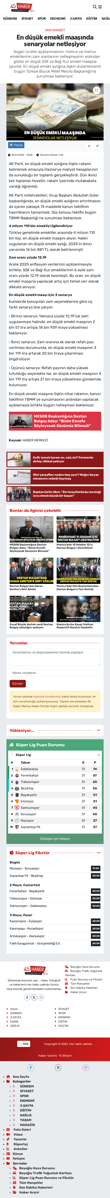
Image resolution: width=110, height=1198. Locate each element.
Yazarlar (16, 1139)
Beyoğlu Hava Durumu (82, 967)
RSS (23, 1044)
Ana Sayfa (17, 1077)
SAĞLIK (13, 1026)
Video (14, 1134)
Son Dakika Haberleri (81, 988)
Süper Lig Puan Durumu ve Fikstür (43, 1178)
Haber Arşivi (76, 992)
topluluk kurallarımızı (47, 696)
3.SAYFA (76, 18)
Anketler (17, 1149)
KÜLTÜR (61, 1026)
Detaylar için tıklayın (55, 839)
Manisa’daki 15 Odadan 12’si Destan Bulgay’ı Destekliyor (75, 546)
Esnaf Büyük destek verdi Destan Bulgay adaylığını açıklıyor (31, 626)
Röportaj (17, 1144)
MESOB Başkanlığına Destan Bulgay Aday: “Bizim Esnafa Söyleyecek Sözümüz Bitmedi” (29, 548)
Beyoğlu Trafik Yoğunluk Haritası (42, 1173)
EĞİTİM (91, 18)
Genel (12, 1009)
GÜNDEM (10, 18)
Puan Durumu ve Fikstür (83, 979)
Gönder (17, 683)
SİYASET (27, 18)
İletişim (15, 1158)
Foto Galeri (18, 1129)
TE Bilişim (65, 1055)
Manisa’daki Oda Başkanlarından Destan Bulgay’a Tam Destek (77, 587)
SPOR (42, 18)
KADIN (12, 1021)
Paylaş (16, 145)
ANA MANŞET (55, 30)
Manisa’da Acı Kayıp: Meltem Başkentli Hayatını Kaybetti (75, 626)
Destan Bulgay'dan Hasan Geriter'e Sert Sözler (26, 587)
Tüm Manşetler (77, 983)
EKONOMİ (57, 18)
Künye (14, 1154)
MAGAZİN (24, 1125)
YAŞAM (22, 1120)
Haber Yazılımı (47, 1055)
